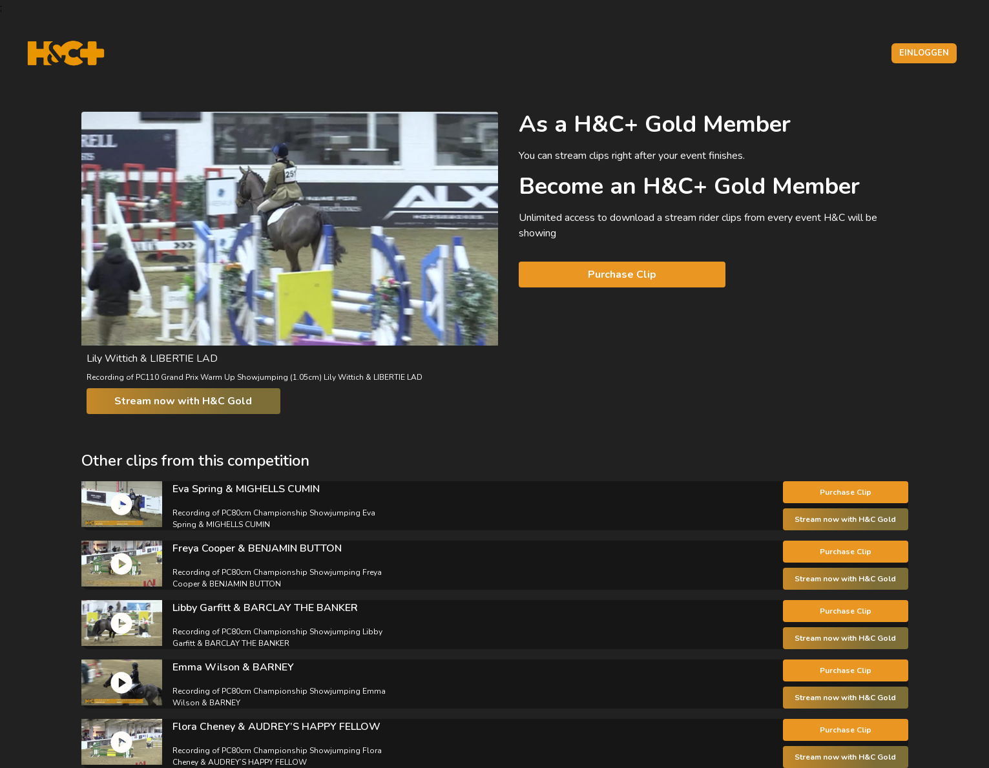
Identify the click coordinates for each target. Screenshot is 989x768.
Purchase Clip (622, 274)
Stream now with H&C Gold (183, 401)
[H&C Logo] (65, 53)
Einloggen (924, 53)
